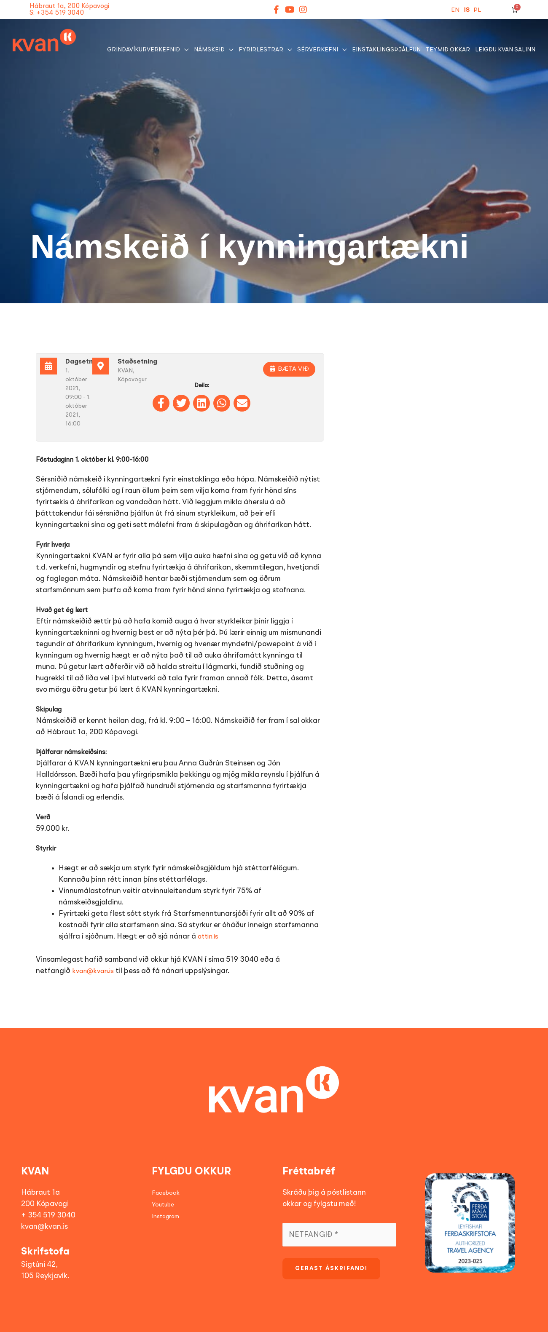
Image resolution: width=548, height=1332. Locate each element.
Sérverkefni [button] (317, 50)
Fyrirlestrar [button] (261, 50)
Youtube (163, 1205)
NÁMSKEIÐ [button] (209, 50)
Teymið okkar (448, 50)
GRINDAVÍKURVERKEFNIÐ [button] (143, 50)
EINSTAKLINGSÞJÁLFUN (386, 50)
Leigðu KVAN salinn (505, 50)
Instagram (165, 1217)
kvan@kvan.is (93, 971)
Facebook (166, 1193)
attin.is (208, 936)
